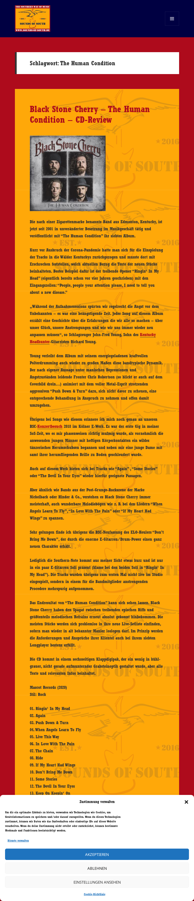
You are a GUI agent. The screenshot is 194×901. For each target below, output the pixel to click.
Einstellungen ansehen (97, 882)
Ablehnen (97, 868)
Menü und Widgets (172, 25)
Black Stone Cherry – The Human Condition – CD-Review (90, 114)
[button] (186, 802)
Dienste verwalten (18, 840)
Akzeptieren (97, 854)
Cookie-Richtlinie (94, 894)
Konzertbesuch (49, 426)
